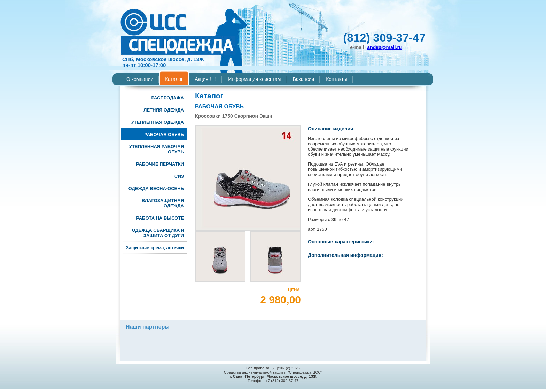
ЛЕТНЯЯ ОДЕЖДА (163, 110)
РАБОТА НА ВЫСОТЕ (160, 218)
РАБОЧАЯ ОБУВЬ (164, 134)
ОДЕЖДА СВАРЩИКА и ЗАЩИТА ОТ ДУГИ (158, 233)
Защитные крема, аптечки (155, 247)
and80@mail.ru (384, 47)
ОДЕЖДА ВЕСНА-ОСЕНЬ (156, 188)
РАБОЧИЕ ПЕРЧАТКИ (160, 164)
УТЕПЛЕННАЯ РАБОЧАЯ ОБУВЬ (156, 149)
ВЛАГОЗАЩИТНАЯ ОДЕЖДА (163, 203)
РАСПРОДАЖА (167, 97)
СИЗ (179, 176)
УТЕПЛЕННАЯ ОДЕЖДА (157, 122)
